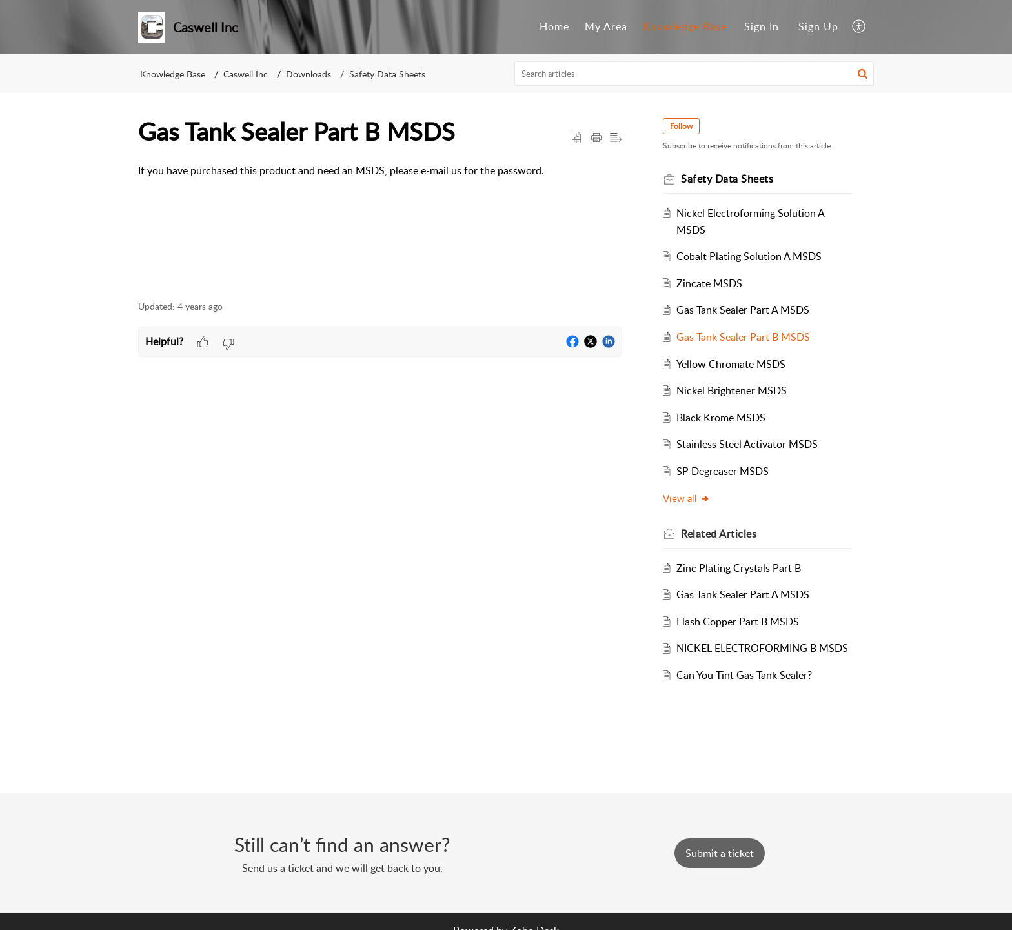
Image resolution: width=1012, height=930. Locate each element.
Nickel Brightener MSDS (732, 390)
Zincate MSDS (710, 283)
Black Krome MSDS (721, 417)
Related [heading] (719, 534)
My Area (606, 26)
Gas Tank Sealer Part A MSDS (743, 310)
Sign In (761, 26)
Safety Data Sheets (387, 74)
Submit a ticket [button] (719, 853)
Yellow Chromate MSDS (731, 364)
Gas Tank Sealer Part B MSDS (744, 337)
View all (687, 498)
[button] (859, 27)
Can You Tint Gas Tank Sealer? (745, 675)
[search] (694, 73)
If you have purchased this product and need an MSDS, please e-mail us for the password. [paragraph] (341, 170)
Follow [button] (682, 126)
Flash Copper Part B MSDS (738, 621)
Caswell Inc (245, 74)
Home (554, 26)
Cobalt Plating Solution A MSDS (749, 256)
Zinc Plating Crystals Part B (739, 568)
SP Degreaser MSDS (723, 471)
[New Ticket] (719, 853)
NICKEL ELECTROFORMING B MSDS (763, 648)
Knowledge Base (685, 26)
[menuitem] (554, 27)
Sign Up (818, 26)
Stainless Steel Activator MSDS (747, 444)
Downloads (308, 74)
